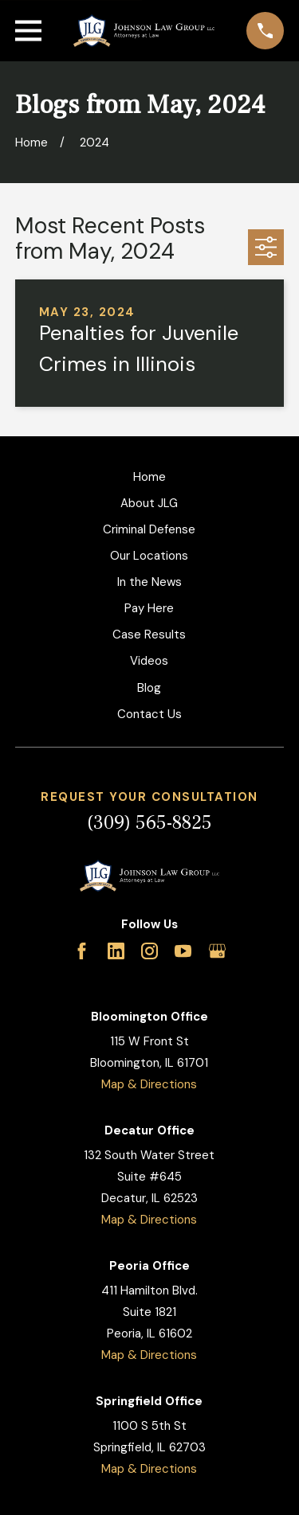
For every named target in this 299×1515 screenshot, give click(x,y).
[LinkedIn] (116, 951)
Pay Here (149, 608)
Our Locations (149, 556)
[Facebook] (81, 951)
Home (149, 477)
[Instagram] (149, 951)
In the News (149, 582)
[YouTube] (183, 951)
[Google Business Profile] (217, 951)
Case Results (149, 634)
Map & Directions (149, 1084)
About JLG (149, 503)
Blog (149, 688)
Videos (149, 661)
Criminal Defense (149, 529)
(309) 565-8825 (149, 822)
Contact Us (149, 714)
